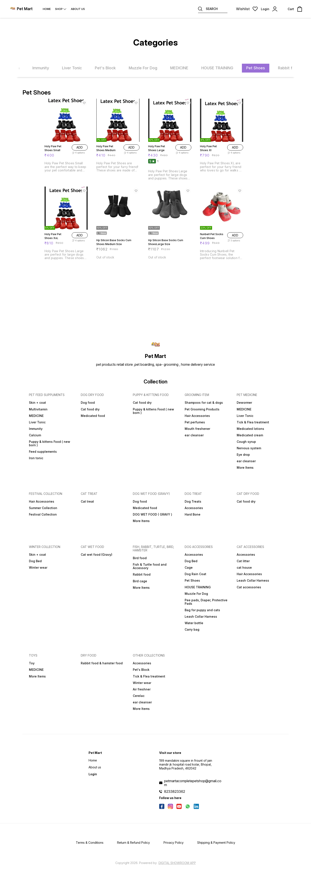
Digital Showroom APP (177, 863)
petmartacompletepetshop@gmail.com (192, 783)
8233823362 (174, 791)
